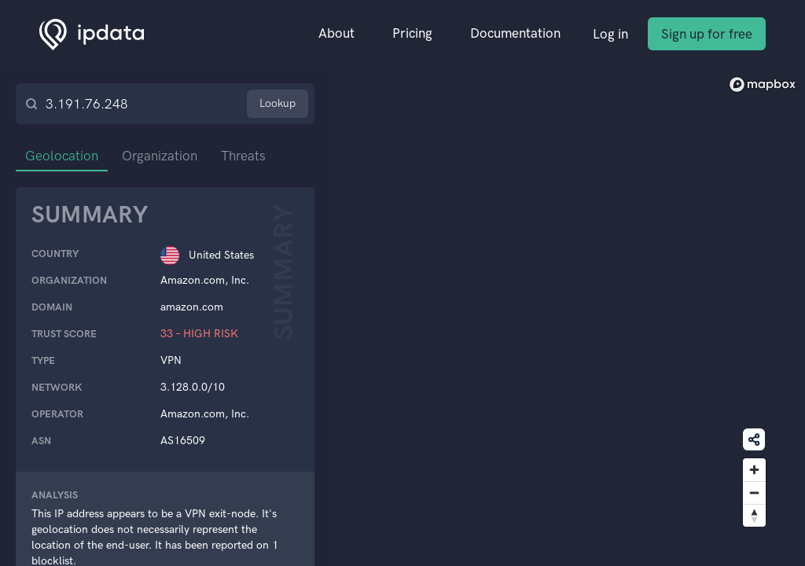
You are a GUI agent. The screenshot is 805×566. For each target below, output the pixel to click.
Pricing (412, 33)
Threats (243, 156)
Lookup (277, 103)
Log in (610, 34)
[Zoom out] (754, 492)
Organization (159, 156)
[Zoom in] (754, 469)
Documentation (515, 33)
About (336, 33)
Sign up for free (706, 34)
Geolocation (61, 156)
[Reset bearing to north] (754, 515)
